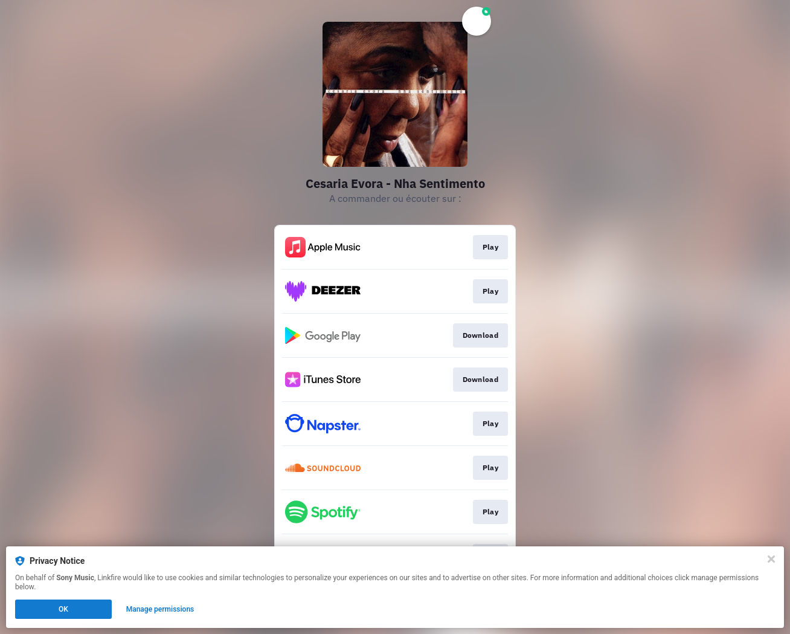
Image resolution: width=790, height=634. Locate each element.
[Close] (771, 559)
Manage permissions (160, 609)
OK (63, 609)
